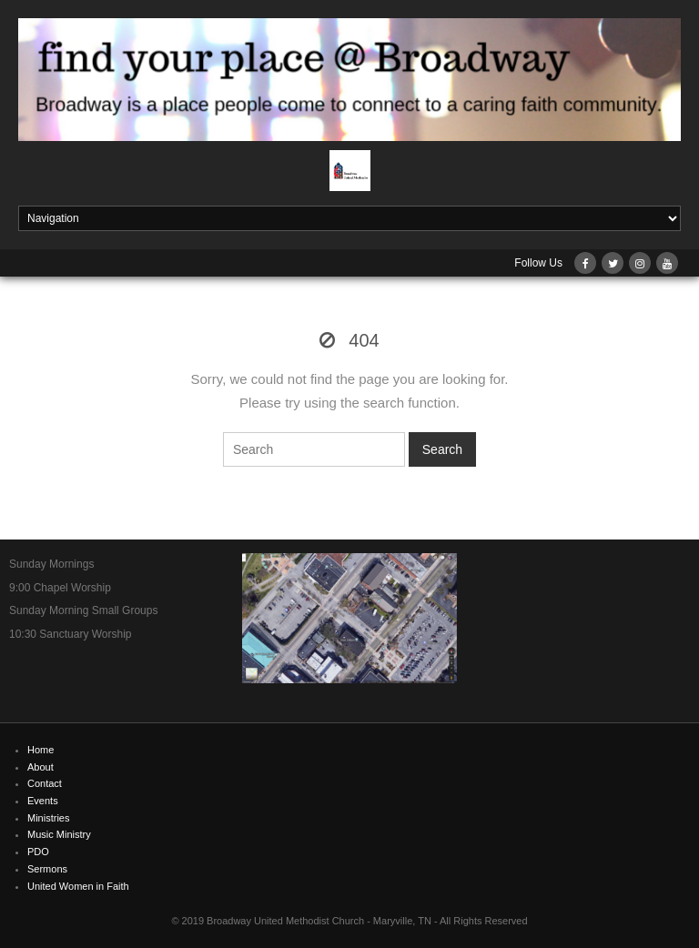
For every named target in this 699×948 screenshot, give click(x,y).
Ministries (48, 817)
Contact (44, 783)
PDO (38, 851)
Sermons (47, 868)
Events (42, 800)
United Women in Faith (78, 886)
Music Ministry (59, 834)
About (40, 766)
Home (40, 749)
